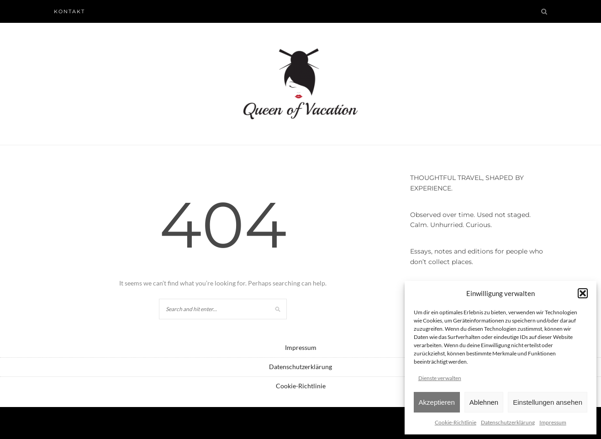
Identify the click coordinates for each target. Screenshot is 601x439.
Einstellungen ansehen (547, 402)
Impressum (552, 422)
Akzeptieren (437, 402)
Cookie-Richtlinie (455, 422)
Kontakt (69, 11)
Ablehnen (483, 402)
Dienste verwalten (439, 378)
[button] (582, 293)
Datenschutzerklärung (508, 422)
